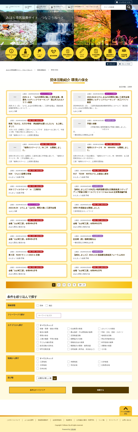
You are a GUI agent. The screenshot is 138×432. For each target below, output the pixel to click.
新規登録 (30, 7)
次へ (81, 285)
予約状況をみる (110, 55)
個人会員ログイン (58, 7)
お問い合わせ (42, 7)
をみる (67, 55)
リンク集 (101, 420)
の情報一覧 (124, 55)
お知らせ (25, 55)
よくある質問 (29, 420)
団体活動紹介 (41, 70)
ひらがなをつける (124, 2)
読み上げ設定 (126, 64)
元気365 (73, 429)
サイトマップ (113, 420)
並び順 (10, 378)
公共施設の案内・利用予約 (85, 420)
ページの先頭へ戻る (126, 413)
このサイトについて (14, 7)
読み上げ (112, 64)
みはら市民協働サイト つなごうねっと (19, 70)
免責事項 (69, 420)
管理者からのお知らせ (11, 56)
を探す (39, 55)
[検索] (129, 7)
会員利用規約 (57, 420)
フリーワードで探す (16, 315)
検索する (100, 390)
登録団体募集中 (43, 420)
